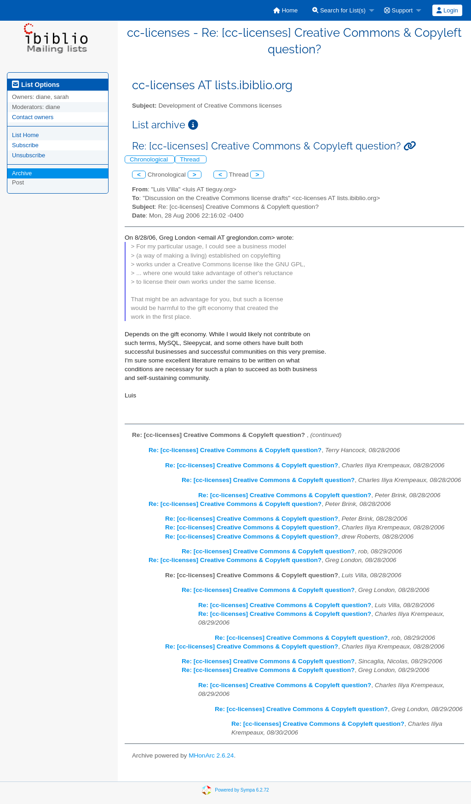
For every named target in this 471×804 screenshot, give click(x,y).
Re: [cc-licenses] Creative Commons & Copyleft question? (235, 450)
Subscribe (25, 145)
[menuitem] (285, 10)
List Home (25, 135)
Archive (22, 173)
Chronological (150, 159)
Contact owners (32, 117)
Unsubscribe (28, 155)
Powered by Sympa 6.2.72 (242, 790)
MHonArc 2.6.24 (211, 755)
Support (398, 10)
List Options (35, 84)
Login (447, 10)
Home (285, 10)
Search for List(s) (339, 10)
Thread (190, 159)
